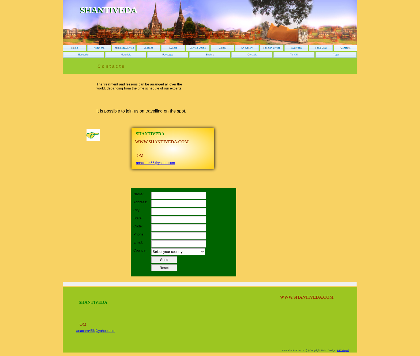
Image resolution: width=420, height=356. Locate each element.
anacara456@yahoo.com (155, 163)
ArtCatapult (343, 350)
